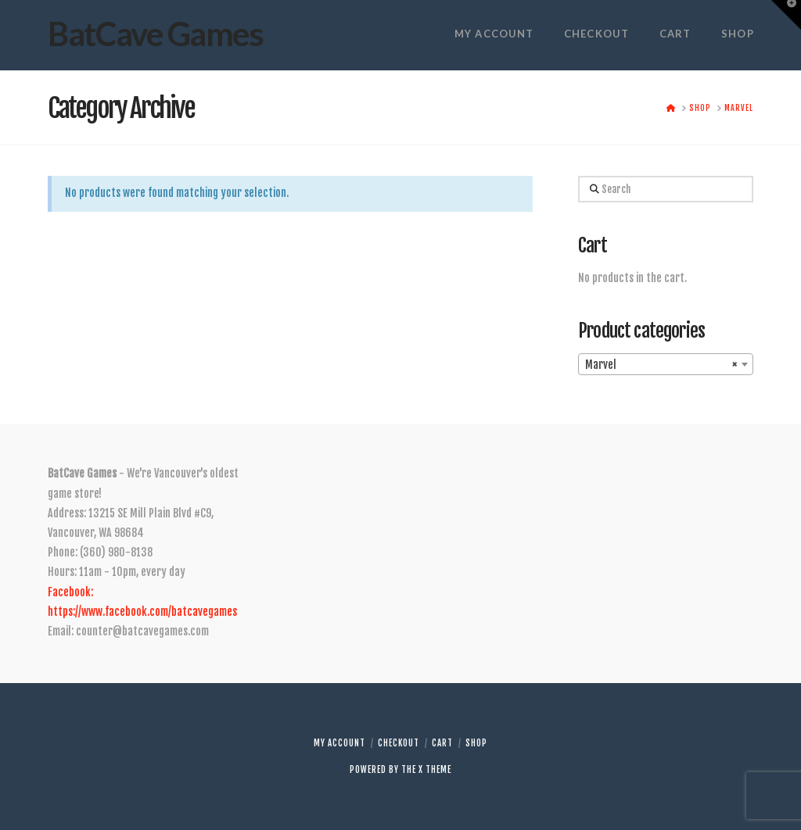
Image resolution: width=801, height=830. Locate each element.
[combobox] (665, 364)
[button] (786, 15)
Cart (442, 743)
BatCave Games (155, 33)
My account (339, 743)
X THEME (434, 769)
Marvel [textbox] (660, 365)
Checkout (398, 743)
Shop (476, 743)
